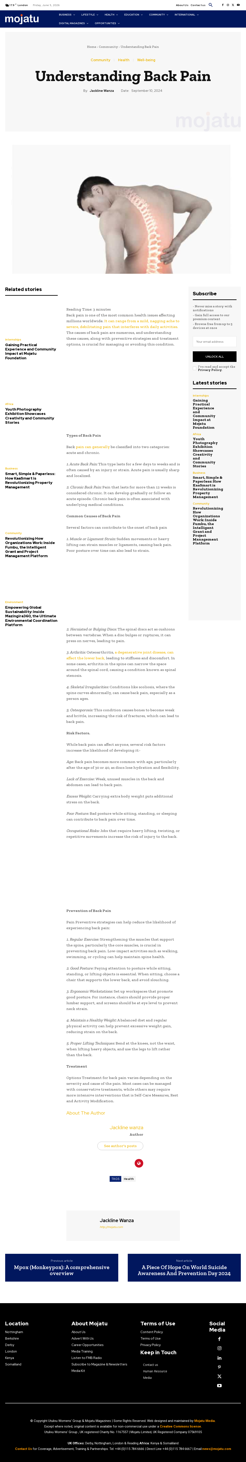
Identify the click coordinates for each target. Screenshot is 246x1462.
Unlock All (215, 356)
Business (11, 468)
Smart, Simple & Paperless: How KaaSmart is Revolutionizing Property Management (30, 480)
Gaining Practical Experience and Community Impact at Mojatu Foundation (30, 351)
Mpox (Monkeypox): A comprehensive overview (61, 1270)
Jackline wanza (102, 91)
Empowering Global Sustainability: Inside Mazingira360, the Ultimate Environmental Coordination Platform (31, 616)
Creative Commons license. (181, 1426)
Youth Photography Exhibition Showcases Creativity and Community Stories (29, 416)
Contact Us (24, 1449)
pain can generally (93, 446)
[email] (215, 341)
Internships (13, 339)
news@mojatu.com (216, 1449)
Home (91, 47)
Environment (14, 602)
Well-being (146, 60)
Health (123, 60)
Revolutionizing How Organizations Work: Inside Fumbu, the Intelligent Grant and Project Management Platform (30, 547)
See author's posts (120, 1145)
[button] (211, 5)
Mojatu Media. (205, 1421)
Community (108, 47)
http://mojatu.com (111, 1227)
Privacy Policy (210, 370)
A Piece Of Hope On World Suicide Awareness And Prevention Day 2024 (184, 1270)
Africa (9, 404)
